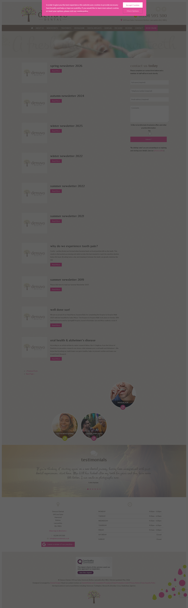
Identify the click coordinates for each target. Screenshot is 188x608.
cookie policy (82, 6)
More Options (133, 6)
